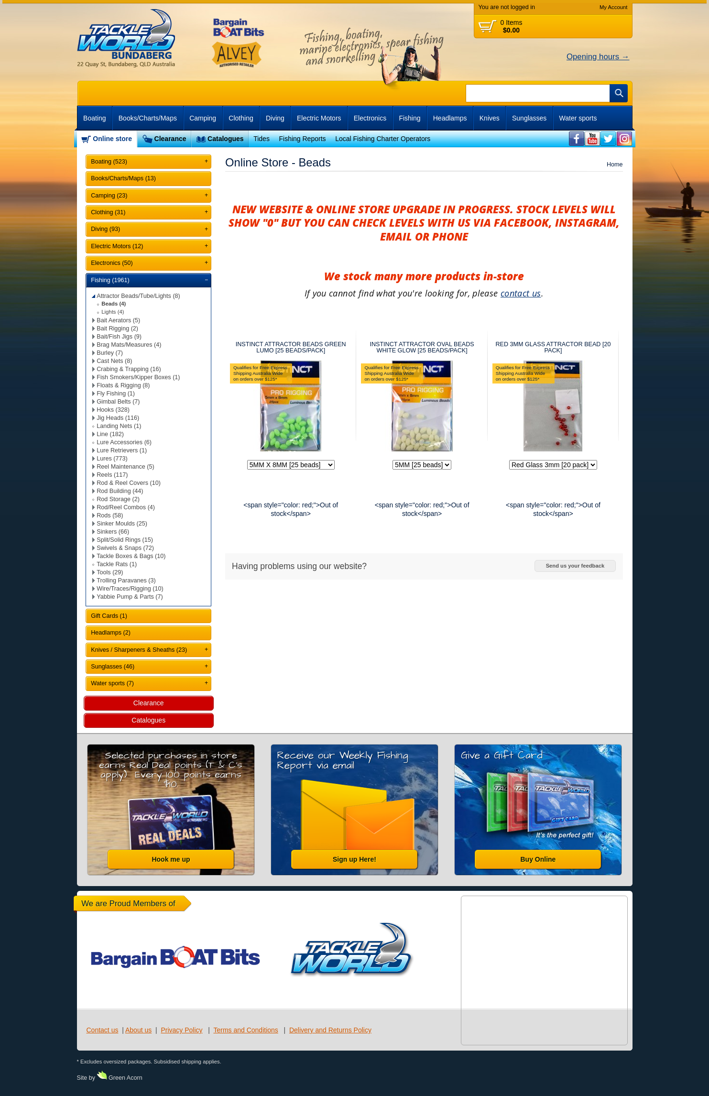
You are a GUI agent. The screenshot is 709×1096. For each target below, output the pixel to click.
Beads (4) (113, 304)
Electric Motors (319, 118)
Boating (94, 118)
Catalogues (225, 138)
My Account (614, 7)
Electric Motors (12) (117, 246)
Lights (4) (112, 312)
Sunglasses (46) (112, 666)
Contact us (103, 1030)
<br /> (577, 139)
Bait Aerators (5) (118, 320)
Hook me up (171, 859)
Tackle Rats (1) (117, 564)
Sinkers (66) (113, 531)
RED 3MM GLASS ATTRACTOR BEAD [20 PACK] (553, 347)
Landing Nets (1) (119, 426)
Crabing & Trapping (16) (129, 369)
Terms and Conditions (245, 1030)
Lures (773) (112, 458)
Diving (275, 118)
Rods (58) (110, 515)
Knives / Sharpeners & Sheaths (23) (139, 650)
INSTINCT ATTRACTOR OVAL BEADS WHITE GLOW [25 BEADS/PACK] (422, 347)
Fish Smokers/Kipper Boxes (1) (138, 377)
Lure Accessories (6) (124, 442)
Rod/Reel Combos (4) (126, 507)
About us (138, 1030)
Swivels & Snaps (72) (125, 548)
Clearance (170, 138)
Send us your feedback (575, 566)
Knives (490, 118)
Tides (261, 138)
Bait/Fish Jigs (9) (119, 336)
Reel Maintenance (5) (125, 466)
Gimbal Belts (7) (118, 401)
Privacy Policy (181, 1030)
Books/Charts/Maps (148, 118)
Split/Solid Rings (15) (125, 540)
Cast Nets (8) (114, 361)
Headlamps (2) (111, 632)
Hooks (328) (113, 409)
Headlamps (450, 118)
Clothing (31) (108, 212)
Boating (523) (109, 161)
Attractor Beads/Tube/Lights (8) (138, 296)
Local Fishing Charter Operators (382, 138)
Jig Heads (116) (118, 418)
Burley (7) (110, 353)
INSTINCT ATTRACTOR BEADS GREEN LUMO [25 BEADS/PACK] (291, 347)
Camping (202, 118)
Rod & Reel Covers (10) (129, 483)
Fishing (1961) (110, 280)
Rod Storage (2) (118, 499)
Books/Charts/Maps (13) (123, 178)
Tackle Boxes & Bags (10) (131, 556)
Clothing (241, 118)
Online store (112, 138)
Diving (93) (105, 229)
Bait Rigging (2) (117, 328)
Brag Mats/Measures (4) (129, 344)
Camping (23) (109, 195)
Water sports (578, 118)
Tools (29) (110, 572)
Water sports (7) (112, 683)
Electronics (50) (112, 263)
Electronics (370, 118)
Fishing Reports (302, 138)
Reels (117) (112, 474)
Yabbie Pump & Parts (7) (130, 596)
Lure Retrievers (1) (122, 450)
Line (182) (110, 434)
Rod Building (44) (120, 491)
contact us (521, 293)
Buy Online (538, 859)
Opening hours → (598, 56)
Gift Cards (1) (109, 616)
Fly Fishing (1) (116, 393)
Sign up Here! (354, 859)
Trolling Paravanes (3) (126, 580)
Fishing (409, 118)
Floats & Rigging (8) (123, 385)
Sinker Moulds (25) (122, 523)
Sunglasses (529, 118)
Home (615, 164)
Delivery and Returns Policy (330, 1030)
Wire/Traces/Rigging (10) (130, 588)
